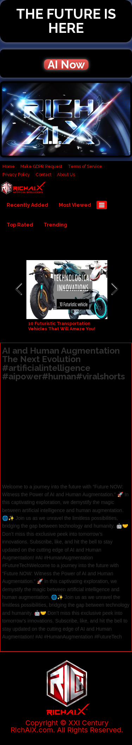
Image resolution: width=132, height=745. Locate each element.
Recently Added (27, 205)
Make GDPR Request (41, 166)
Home (8, 166)
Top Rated (20, 225)
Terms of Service (85, 166)
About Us (66, 174)
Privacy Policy (16, 174)
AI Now (66, 64)
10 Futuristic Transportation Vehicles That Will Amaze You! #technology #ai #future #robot (65, 329)
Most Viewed (75, 205)
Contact (43, 174)
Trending (55, 225)
